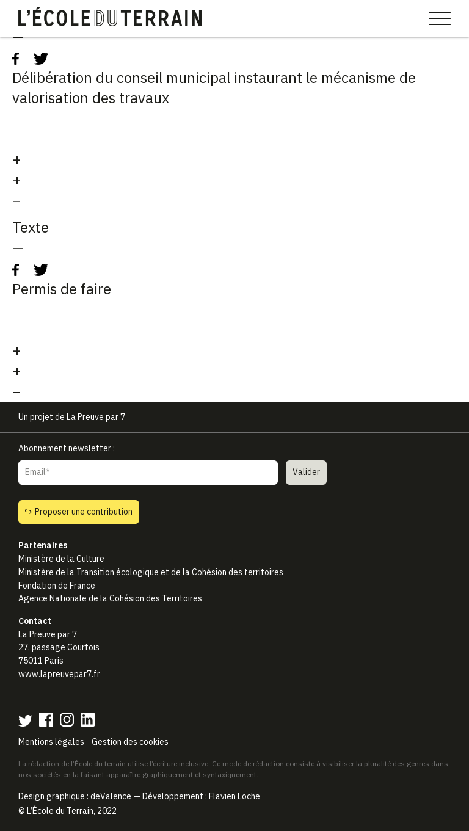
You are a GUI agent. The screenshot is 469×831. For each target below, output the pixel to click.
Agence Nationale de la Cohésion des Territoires (110, 598)
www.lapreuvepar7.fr (59, 674)
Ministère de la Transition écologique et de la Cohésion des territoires (150, 572)
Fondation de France (56, 585)
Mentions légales (51, 741)
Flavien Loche (234, 796)
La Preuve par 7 (96, 417)
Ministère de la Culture (61, 558)
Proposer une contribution (79, 511)
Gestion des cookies (130, 741)
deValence (110, 796)
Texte (30, 227)
